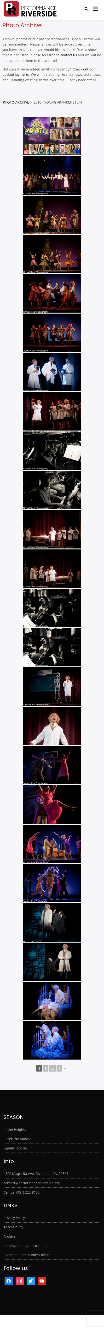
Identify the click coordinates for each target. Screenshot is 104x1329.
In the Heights (15, 1129)
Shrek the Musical (18, 1139)
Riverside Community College (27, 1255)
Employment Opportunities (25, 1245)
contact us (68, 55)
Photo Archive (16, 102)
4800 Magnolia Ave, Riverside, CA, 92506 (36, 1173)
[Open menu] (95, 9)
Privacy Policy (14, 1217)
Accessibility (13, 1227)
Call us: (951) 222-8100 (22, 1192)
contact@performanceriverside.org (32, 1183)
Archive (10, 1236)
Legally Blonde (15, 1148)
